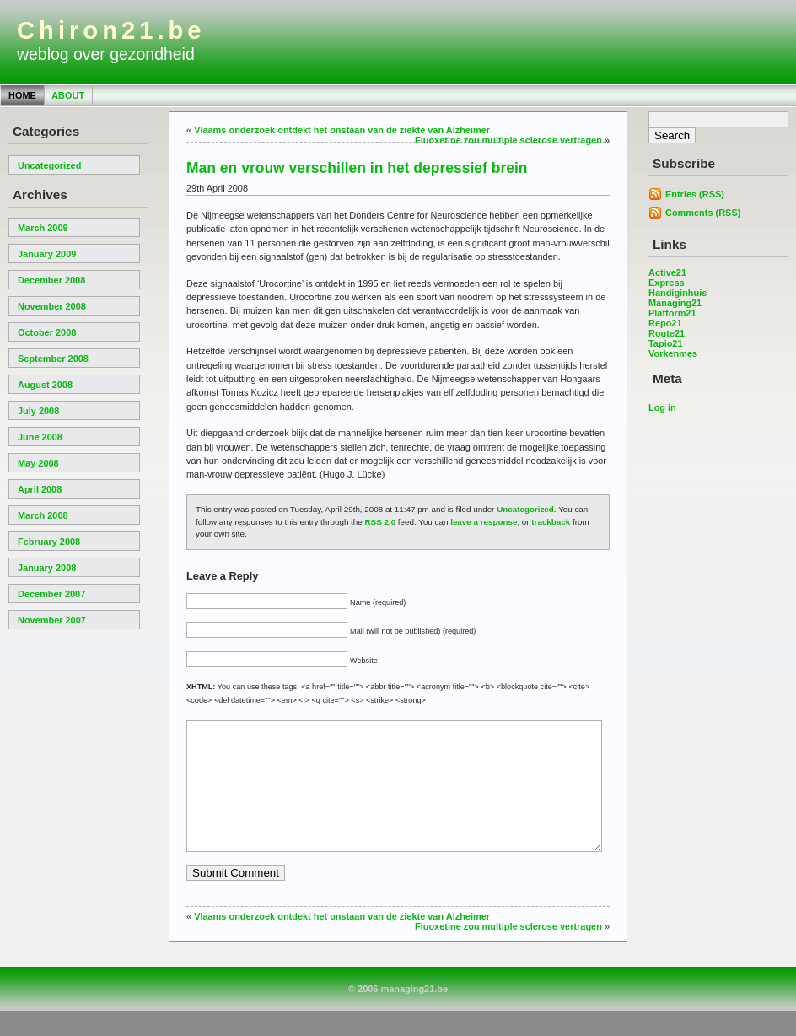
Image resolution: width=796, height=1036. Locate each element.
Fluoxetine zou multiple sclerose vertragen (508, 140)
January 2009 (47, 254)
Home (22, 95)
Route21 (666, 333)
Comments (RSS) (702, 213)
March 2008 (43, 515)
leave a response (483, 521)
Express (666, 283)
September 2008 (53, 358)
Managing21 (675, 303)
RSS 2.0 (380, 521)
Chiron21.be (111, 30)
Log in (662, 407)
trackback (550, 521)
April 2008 (40, 489)
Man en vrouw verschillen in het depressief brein (357, 167)
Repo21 (665, 323)
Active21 (667, 272)
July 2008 (38, 411)
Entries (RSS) (694, 194)
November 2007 (52, 620)
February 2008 (49, 542)
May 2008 (38, 463)
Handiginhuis (677, 293)
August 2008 (45, 385)
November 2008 (52, 306)
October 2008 (47, 332)
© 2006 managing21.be (398, 1014)
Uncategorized (49, 165)
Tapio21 (665, 343)
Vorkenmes (672, 353)
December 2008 (51, 280)
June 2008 (40, 437)
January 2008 (47, 568)
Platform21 (672, 313)
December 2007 (51, 594)
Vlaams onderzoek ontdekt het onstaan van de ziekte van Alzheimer (342, 130)
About (67, 95)
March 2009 (43, 228)
